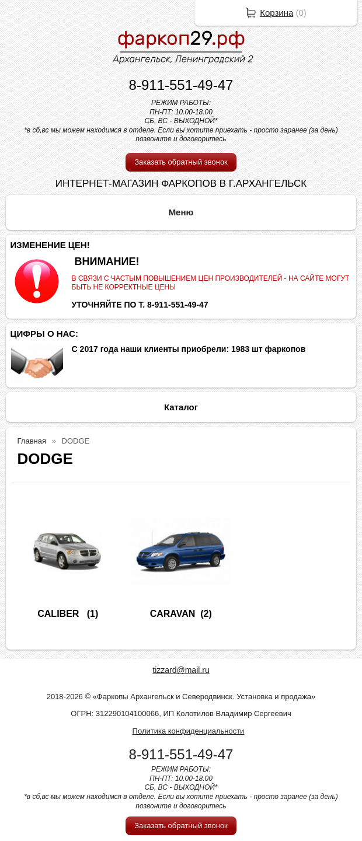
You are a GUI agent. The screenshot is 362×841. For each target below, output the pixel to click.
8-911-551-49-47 (181, 85)
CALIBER (59, 614)
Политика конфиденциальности (189, 731)
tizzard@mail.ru (180, 670)
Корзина (276, 13)
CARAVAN (173, 614)
